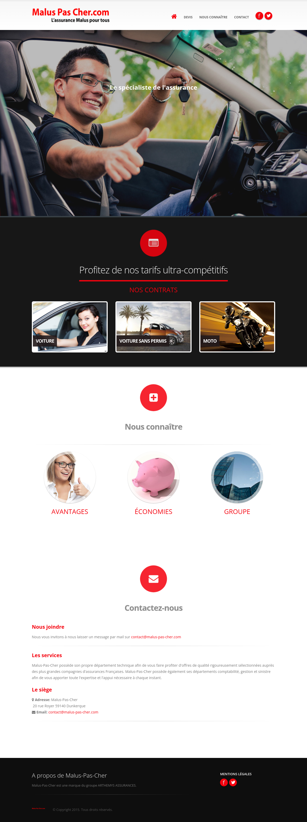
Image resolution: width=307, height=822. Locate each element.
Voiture (45, 341)
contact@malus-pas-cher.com (156, 636)
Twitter (268, 16)
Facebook (259, 16)
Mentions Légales (236, 774)
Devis (188, 17)
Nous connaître (213, 17)
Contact (241, 17)
